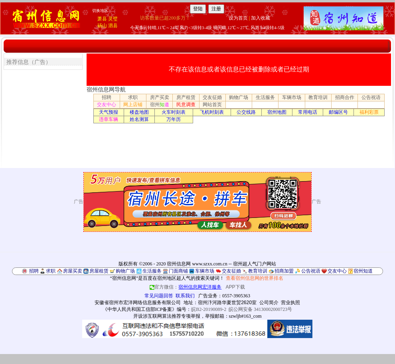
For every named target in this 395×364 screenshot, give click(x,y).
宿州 (159, 104)
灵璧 (113, 19)
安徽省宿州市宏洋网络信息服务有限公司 (138, 302)
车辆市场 (291, 97)
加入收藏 (260, 18)
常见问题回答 (158, 296)
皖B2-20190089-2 (208, 309)
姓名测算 (139, 119)
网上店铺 (132, 104)
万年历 (173, 119)
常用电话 (307, 112)
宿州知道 (363, 271)
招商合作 (344, 97)
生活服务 (265, 97)
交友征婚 (212, 97)
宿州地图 (276, 112)
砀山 (102, 25)
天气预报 (108, 112)
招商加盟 (284, 271)
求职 (133, 97)
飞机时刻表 (212, 112)
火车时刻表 (174, 112)
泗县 (113, 25)
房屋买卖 (72, 271)
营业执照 (290, 302)
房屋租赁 (99, 271)
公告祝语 (371, 97)
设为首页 (238, 18)
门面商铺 (178, 271)
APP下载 (235, 287)
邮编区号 (338, 112)
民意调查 (186, 104)
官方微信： (186, 287)
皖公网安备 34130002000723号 (260, 309)
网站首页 (212, 104)
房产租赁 (186, 97)
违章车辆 (108, 119)
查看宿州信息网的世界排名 (254, 278)
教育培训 (318, 97)
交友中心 (106, 104)
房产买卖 (159, 97)
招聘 (106, 97)
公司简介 (268, 302)
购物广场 (238, 97)
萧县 (102, 19)
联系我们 (185, 296)
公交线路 (246, 112)
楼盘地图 (139, 112)
